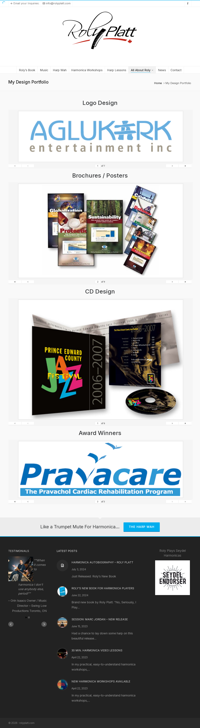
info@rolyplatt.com (57, 3)
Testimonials (18, 551)
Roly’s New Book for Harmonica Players (103, 588)
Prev (11, 624)
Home (158, 83)
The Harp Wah (141, 526)
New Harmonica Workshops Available (101, 681)
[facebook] (188, 3)
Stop (29, 617)
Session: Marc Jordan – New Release (100, 619)
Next (44, 624)
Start (26, 617)
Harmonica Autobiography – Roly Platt (102, 562)
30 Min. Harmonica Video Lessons (97, 650)
